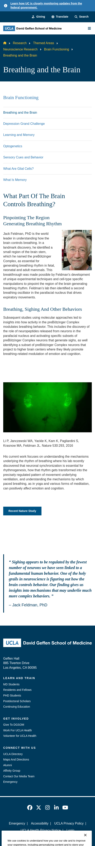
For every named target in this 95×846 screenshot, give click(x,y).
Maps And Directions (16, 759)
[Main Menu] (89, 28)
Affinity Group (11, 770)
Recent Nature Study (22, 511)
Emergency (10, 781)
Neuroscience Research (20, 49)
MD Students (11, 684)
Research (20, 43)
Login (70, 830)
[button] (59, 17)
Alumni (7, 765)
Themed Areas (43, 43)
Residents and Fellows (17, 689)
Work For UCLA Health (17, 730)
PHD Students (12, 695)
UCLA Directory (13, 754)
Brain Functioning (56, 49)
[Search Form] (81, 17)
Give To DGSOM (13, 724)
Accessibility (40, 823)
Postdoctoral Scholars (17, 701)
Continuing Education (16, 706)
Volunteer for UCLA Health (19, 735)
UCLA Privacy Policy (69, 823)
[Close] (85, 840)
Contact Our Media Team (18, 776)
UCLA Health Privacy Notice (41, 830)
